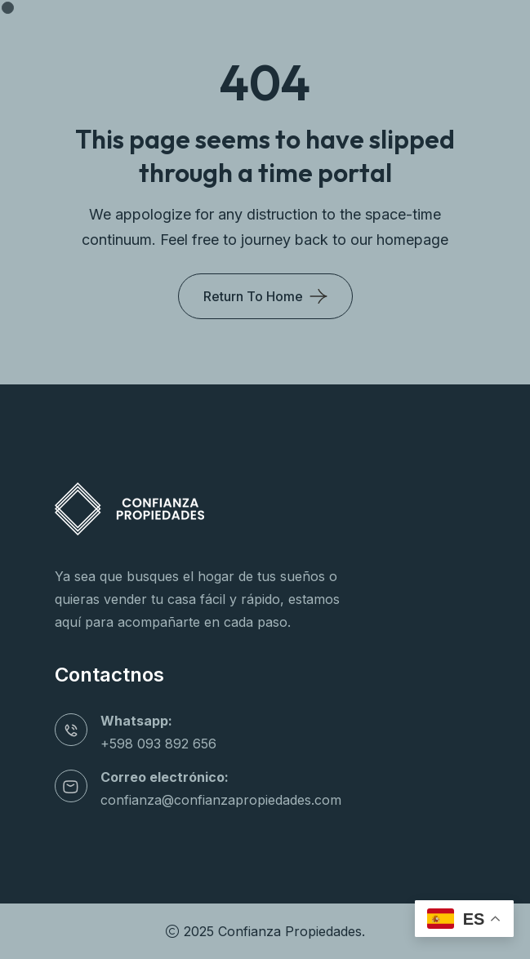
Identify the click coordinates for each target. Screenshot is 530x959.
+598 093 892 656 (158, 743)
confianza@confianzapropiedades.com (220, 800)
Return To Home (253, 296)
